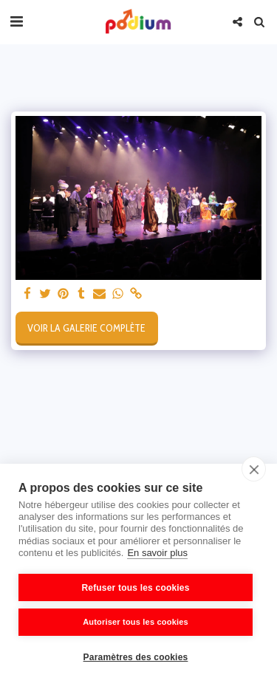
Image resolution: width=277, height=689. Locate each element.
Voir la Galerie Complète (86, 328)
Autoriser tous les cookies (135, 621)
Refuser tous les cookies (135, 588)
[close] (254, 468)
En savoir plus (157, 552)
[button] (16, 21)
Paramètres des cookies (135, 657)
